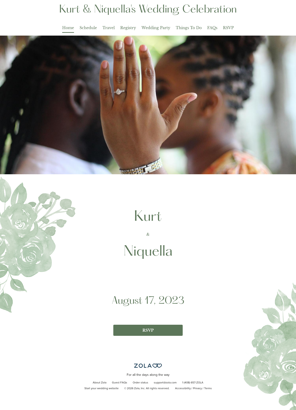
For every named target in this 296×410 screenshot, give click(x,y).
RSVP (228, 27)
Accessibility (183, 388)
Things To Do (189, 27)
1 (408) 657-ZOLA (192, 382)
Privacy (197, 388)
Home (68, 27)
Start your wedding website (101, 388)
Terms (208, 388)
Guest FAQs (119, 382)
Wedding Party (156, 27)
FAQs (212, 27)
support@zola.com (165, 382)
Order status (140, 382)
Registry (128, 27)
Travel (108, 27)
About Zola (99, 382)
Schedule (88, 27)
